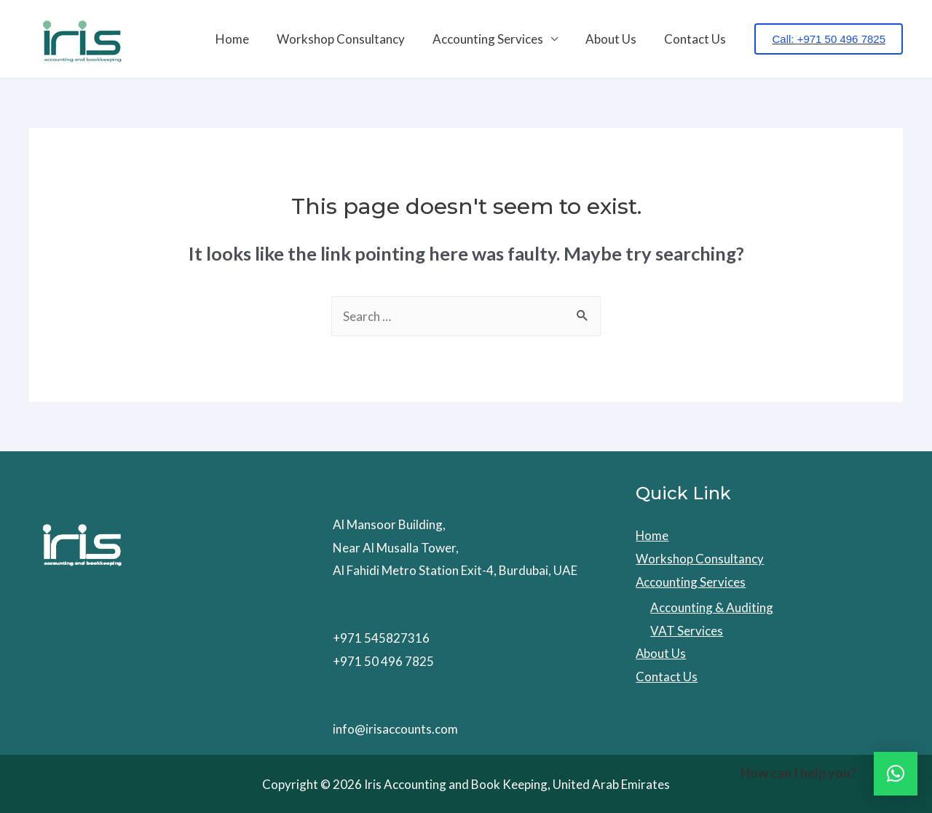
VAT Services (686, 630)
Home (245, 39)
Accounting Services (495, 39)
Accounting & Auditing (711, 607)
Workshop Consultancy (351, 39)
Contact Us (696, 39)
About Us (615, 39)
